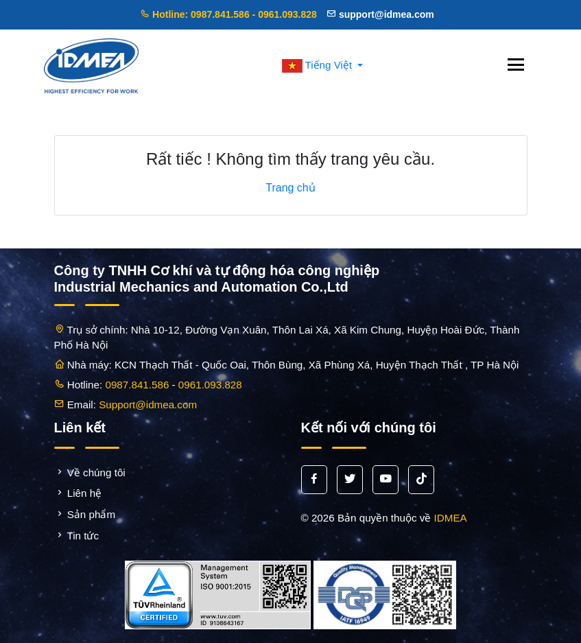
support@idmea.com (380, 14)
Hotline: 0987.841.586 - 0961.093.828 (228, 14)
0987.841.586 (137, 384)
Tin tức (76, 535)
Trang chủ (290, 188)
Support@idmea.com (148, 404)
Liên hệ (78, 493)
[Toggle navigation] (516, 66)
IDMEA (450, 518)
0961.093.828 (210, 384)
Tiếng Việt (318, 65)
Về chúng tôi (90, 472)
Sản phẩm (85, 514)
